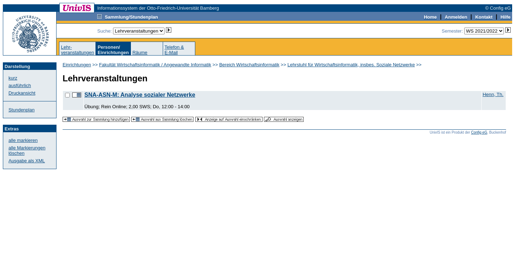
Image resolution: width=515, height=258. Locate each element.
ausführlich (20, 85)
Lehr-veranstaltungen (77, 49)
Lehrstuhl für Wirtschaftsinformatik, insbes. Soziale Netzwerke (351, 64)
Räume (139, 52)
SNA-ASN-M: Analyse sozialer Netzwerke (139, 95)
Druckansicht (22, 93)
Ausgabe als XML (27, 160)
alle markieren (23, 140)
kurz (13, 78)
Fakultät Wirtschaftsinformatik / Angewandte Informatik (155, 64)
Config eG (479, 132)
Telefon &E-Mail (174, 49)
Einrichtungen (77, 64)
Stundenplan (22, 110)
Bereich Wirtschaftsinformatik (249, 64)
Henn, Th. (492, 94)
